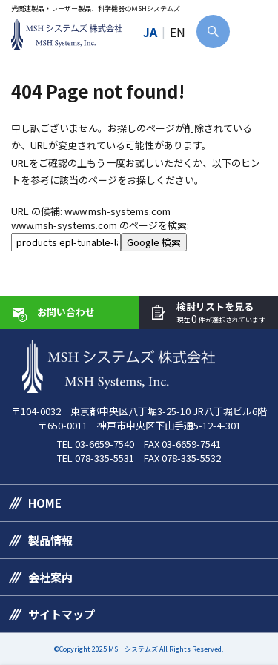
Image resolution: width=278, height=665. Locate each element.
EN (177, 32)
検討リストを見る (220, 313)
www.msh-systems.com (117, 211)
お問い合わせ (66, 312)
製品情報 (50, 540)
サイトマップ (61, 614)
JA (150, 32)
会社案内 (50, 577)
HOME (45, 503)
